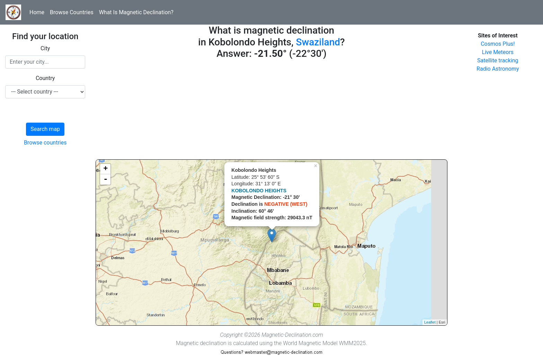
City (45, 48)
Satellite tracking (497, 60)
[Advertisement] (271, 110)
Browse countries (45, 142)
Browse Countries (72, 12)
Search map (45, 129)
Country (45, 78)
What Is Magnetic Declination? (136, 12)
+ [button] (105, 169)
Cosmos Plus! (498, 44)
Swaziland (318, 42)
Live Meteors (498, 52)
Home (36, 12)
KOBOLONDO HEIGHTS (258, 190)
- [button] (105, 179)
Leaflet (430, 322)
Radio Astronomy (498, 68)
